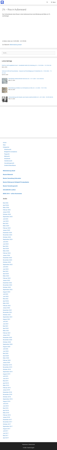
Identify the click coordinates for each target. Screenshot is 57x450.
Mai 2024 (5, 246)
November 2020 (7, 339)
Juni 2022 (6, 296)
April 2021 (6, 328)
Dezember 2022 (7, 283)
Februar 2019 (7, 387)
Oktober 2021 (7, 314)
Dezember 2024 (7, 232)
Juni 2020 (6, 351)
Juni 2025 (6, 221)
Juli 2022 (5, 294)
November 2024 (7, 235)
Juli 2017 (5, 431)
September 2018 (7, 399)
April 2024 (6, 248)
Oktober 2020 (7, 342)
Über (4, 145)
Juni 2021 (6, 324)
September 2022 (7, 289)
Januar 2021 (6, 335)
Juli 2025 (5, 219)
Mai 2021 (5, 326)
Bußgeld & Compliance (10, 151)
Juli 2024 (5, 241)
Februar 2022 (7, 305)
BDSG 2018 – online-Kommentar (12, 193)
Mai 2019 (5, 381)
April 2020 (6, 355)
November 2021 (7, 312)
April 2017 (6, 438)
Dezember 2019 (7, 365)
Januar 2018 (6, 417)
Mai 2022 (5, 298)
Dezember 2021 (7, 310)
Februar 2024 (7, 253)
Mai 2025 (5, 223)
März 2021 (6, 330)
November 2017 (7, 422)
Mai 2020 (5, 353)
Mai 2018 (5, 408)
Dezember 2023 (7, 257)
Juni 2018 (6, 406)
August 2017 (6, 428)
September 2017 (7, 426)
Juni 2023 (6, 269)
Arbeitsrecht (7, 149)
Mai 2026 (5, 203)
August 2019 (6, 374)
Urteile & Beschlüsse (10, 165)
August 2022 (6, 292)
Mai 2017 (5, 435)
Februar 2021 (7, 333)
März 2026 (6, 207)
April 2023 (6, 273)
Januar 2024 (6, 255)
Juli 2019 (5, 376)
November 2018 (7, 394)
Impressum (25, 444)
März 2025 (6, 225)
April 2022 (6, 301)
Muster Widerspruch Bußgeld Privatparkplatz (16, 182)
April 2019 (6, 383)
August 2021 (6, 319)
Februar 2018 (7, 415)
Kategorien (6, 147)
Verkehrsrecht (8, 161)
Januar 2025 (6, 230)
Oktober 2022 (7, 287)
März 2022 (6, 303)
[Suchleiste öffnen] (47, 2)
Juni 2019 (6, 378)
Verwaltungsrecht (9, 163)
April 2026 (6, 205)
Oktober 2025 (7, 214)
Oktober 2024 (7, 237)
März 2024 (6, 251)
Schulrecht (7, 158)
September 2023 (7, 264)
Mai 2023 (5, 271)
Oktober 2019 (7, 369)
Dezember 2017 (7, 419)
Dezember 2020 (7, 337)
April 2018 (6, 410)
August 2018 (6, 401)
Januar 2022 (6, 308)
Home (4, 142)
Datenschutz (32, 444)
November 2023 (7, 260)
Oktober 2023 (7, 262)
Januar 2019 (6, 390)
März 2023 (6, 276)
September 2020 (7, 344)
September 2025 (7, 216)
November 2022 (7, 285)
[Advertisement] (28, 29)
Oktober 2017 (7, 424)
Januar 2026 (6, 212)
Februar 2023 (7, 278)
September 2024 (7, 239)
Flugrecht (7, 154)
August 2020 (6, 346)
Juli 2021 (5, 321)
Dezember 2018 (7, 392)
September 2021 (7, 317)
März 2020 (6, 358)
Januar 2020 (6, 362)
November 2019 (7, 367)
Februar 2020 (7, 360)
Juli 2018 (5, 403)
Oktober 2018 (7, 397)
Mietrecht (7, 156)
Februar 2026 (7, 210)
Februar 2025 (7, 228)
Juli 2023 (5, 267)
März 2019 (6, 385)
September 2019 (7, 371)
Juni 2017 (6, 433)
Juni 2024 (6, 244)
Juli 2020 (5, 349)
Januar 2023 (6, 280)
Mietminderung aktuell (16, 44)
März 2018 (6, 412)
